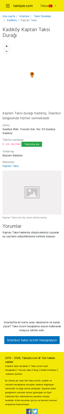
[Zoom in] (6, 46)
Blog (36, 370)
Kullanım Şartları (14, 374)
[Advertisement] (32, 280)
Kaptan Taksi (10, 166)
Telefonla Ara (31, 144)
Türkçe (47, 5)
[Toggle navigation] (7, 5)
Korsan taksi (25, 370)
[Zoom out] (6, 51)
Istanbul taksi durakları (16, 366)
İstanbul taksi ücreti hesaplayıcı (32, 340)
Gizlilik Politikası (48, 370)
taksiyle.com (23, 6)
